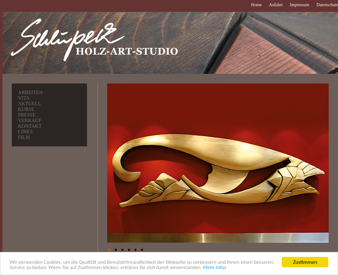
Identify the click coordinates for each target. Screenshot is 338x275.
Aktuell (29, 103)
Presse (27, 114)
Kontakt (30, 126)
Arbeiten (30, 92)
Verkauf (30, 120)
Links (25, 131)
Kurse (26, 109)
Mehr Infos (214, 268)
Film (24, 137)
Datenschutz (327, 4)
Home (256, 4)
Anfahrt (276, 4)
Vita (24, 98)
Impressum (299, 4)
